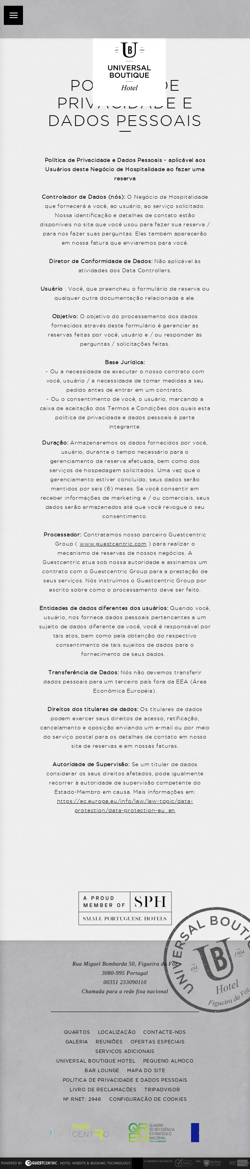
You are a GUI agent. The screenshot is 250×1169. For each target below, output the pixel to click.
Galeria (76, 1041)
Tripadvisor (162, 1089)
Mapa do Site (146, 1070)
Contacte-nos (164, 1032)
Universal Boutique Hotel (95, 1060)
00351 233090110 (125, 986)
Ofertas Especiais (158, 1041)
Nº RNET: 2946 (82, 1099)
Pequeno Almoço (168, 1060)
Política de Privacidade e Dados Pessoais (125, 1079)
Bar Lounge (102, 1070)
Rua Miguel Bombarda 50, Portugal (125, 968)
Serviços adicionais (125, 1051)
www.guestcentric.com (113, 544)
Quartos (77, 1032)
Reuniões (109, 1041)
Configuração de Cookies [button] (148, 1099)
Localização (117, 1032)
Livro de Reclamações (103, 1089)
